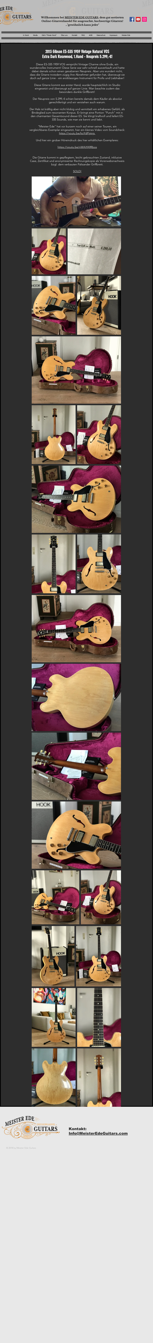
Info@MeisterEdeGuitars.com (98, 1133)
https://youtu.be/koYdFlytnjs (77, 133)
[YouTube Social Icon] (138, 19)
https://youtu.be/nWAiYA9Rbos (77, 147)
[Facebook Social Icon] (132, 19)
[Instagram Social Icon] (144, 19)
